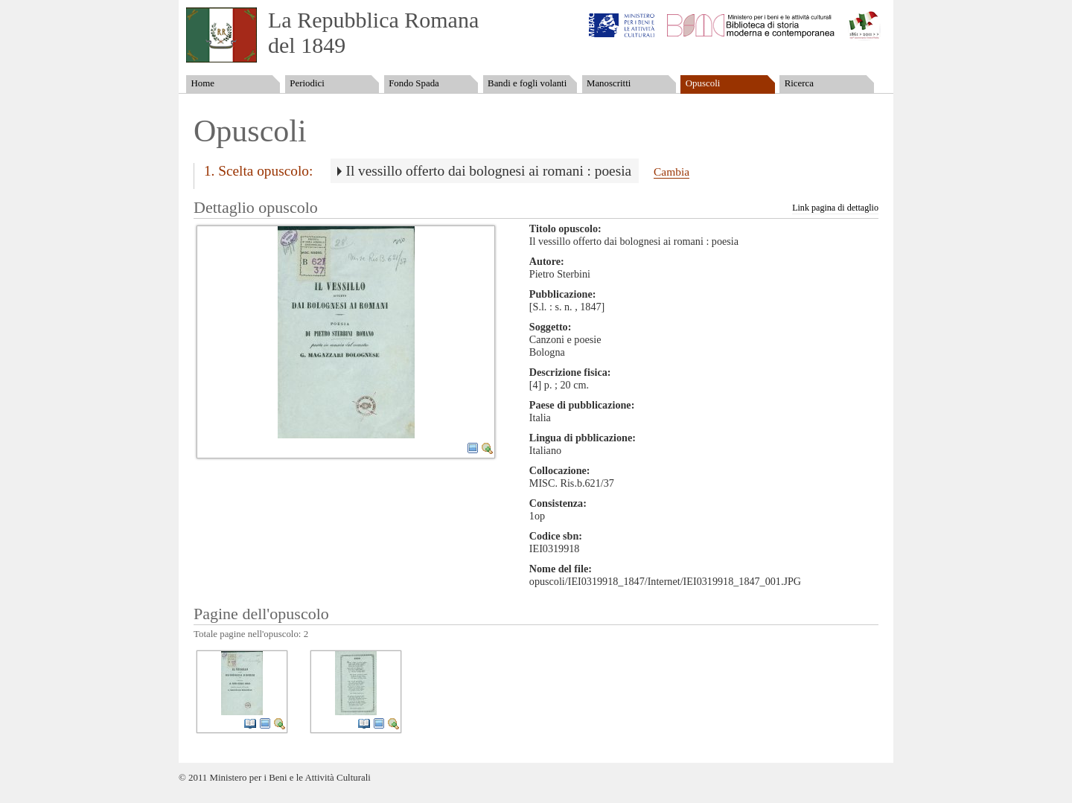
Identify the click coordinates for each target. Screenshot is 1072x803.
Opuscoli (703, 83)
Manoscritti (609, 83)
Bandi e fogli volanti (527, 83)
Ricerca (799, 83)
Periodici (307, 83)
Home (202, 83)
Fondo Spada (414, 83)
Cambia (671, 171)
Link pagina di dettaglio (835, 207)
